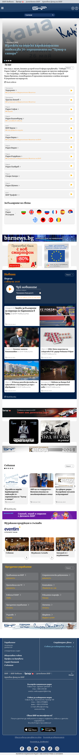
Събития (8, 665)
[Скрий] (69, 67)
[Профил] (76, 8)
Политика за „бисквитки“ (39, 742)
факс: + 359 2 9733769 (39, 704)
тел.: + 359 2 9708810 (39, 702)
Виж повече (10, 82)
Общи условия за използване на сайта (28, 737)
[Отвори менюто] (2, 8)
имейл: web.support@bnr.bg (39, 691)
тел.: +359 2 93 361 (39, 689)
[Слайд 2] (6, 60)
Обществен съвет (13, 655)
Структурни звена (64, 642)
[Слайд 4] (10, 60)
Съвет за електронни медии (59, 646)
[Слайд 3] (8, 60)
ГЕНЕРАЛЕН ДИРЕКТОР (8, 646)
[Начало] (40, 8)
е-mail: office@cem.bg (39, 707)
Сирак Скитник (11, 662)
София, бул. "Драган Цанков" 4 (39, 686)
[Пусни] (71, 90)
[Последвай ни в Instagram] (29, 748)
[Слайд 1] (4, 60)
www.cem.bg (39, 709)
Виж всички (10, 397)
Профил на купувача (13, 659)
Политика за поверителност (53, 737)
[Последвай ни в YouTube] (36, 748)
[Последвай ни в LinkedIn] (43, 748)
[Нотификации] (73, 8)
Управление (9, 642)
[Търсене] (52, 15)
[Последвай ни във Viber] (57, 748)
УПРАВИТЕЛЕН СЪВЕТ (12, 651)
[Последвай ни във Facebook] (22, 748)
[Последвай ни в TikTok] (50, 748)
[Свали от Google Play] (48, 729)
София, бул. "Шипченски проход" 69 (39, 700)
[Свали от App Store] (31, 729)
